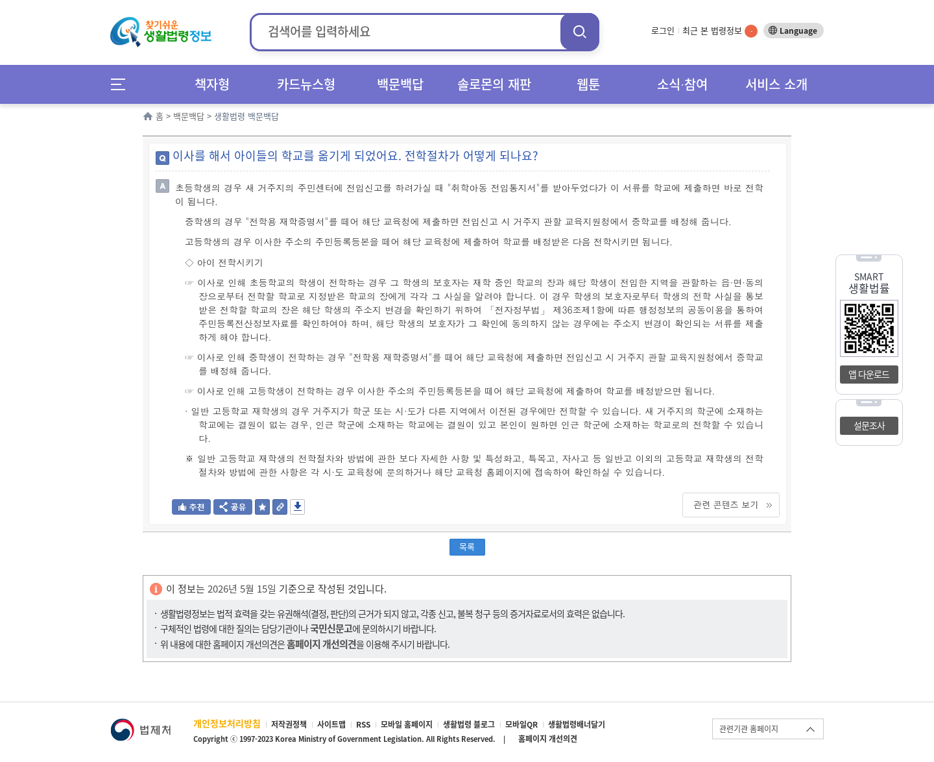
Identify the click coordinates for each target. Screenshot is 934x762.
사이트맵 (331, 724)
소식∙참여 (682, 84)
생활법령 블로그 (469, 724)
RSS (363, 724)
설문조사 (869, 425)
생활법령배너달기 (576, 724)
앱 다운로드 (868, 373)
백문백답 (400, 84)
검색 (579, 31)
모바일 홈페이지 (407, 724)
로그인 (663, 30)
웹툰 (588, 84)
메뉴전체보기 (122, 84)
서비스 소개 (776, 84)
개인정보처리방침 (227, 723)
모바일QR (521, 724)
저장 (297, 507)
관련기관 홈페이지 (748, 729)
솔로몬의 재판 (494, 84)
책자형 (212, 84)
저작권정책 (289, 724)
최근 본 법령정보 (720, 30)
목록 (467, 546)
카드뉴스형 (306, 84)
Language (798, 30)
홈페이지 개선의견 (547, 738)
